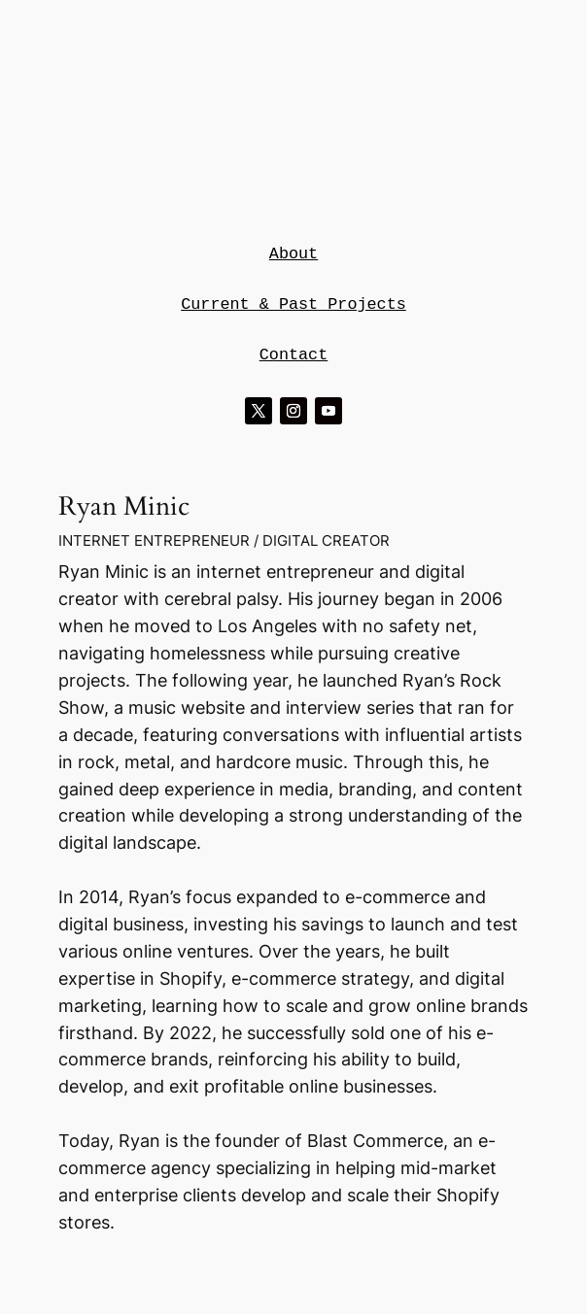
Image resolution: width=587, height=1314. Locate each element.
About (293, 254)
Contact (293, 355)
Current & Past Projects (293, 304)
